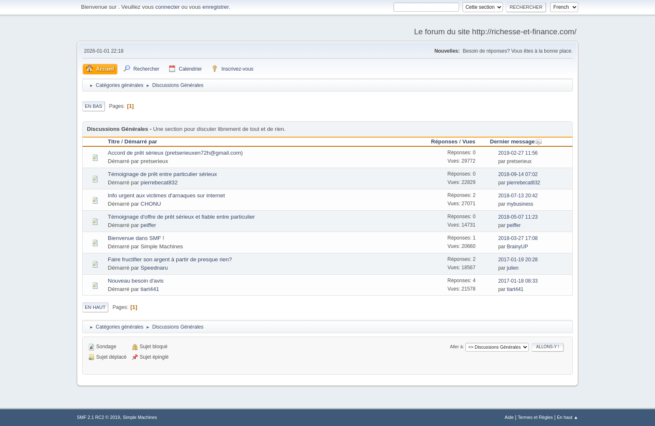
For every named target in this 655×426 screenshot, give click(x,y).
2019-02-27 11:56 (518, 153)
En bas (93, 106)
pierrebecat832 (159, 182)
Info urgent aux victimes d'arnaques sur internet (166, 195)
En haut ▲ (567, 417)
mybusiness (520, 204)
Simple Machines (140, 417)
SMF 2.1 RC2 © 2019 (98, 417)
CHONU (151, 204)
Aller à (456, 346)
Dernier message (516, 141)
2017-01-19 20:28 (518, 260)
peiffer (148, 225)
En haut (95, 307)
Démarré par (140, 141)
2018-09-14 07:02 (518, 174)
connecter (167, 7)
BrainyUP (517, 247)
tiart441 (150, 289)
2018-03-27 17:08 (518, 238)
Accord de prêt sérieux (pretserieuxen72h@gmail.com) (175, 153)
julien (512, 268)
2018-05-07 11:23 (518, 217)
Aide (509, 417)
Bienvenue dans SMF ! (136, 238)
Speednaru (154, 268)
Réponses (444, 141)
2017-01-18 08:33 (518, 281)
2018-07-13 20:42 (518, 196)
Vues (468, 141)
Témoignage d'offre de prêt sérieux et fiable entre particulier (181, 217)
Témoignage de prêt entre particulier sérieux (162, 174)
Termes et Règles (535, 417)
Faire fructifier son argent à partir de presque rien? (170, 259)
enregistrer (215, 7)
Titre (114, 141)
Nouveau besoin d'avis (136, 281)
